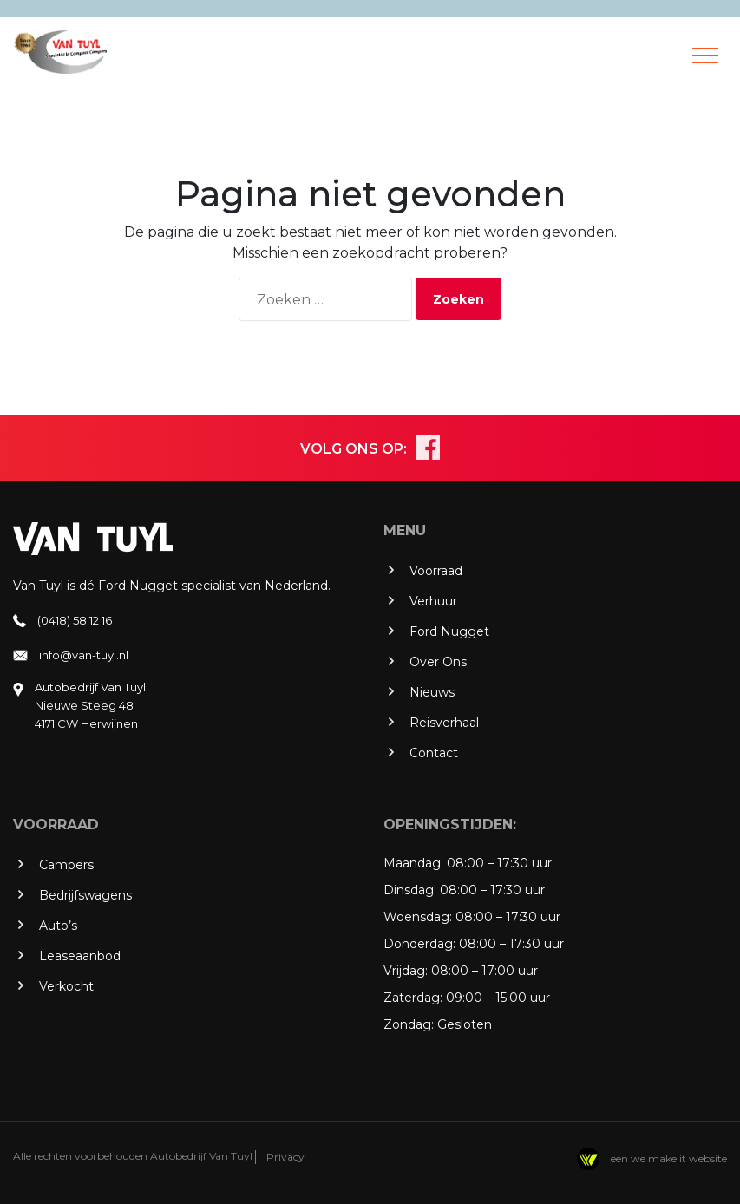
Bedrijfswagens (85, 895)
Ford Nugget (449, 631)
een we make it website (652, 1158)
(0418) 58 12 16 (74, 620)
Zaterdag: (412, 997)
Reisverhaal (444, 722)
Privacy (285, 1156)
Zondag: (408, 1024)
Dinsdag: (409, 890)
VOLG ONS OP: (353, 449)
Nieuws (432, 692)
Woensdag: (417, 917)
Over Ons (438, 662)
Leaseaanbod (80, 956)
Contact (433, 753)
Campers (66, 865)
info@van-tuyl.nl (83, 655)
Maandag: (413, 863)
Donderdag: (419, 944)
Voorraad (435, 571)
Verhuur (433, 601)
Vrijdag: (405, 970)
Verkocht (66, 986)
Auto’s (58, 925)
